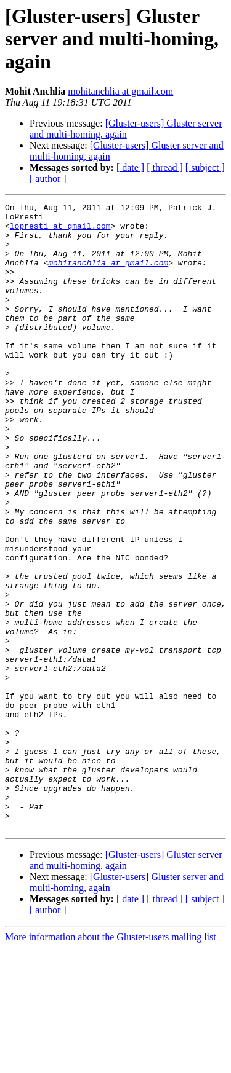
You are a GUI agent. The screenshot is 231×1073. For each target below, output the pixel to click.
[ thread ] (165, 167)
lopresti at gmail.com (60, 231)
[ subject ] (205, 167)
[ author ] (48, 178)
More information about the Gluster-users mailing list (110, 1062)
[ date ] (130, 167)
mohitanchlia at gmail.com (120, 91)
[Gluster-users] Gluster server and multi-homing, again (126, 129)
